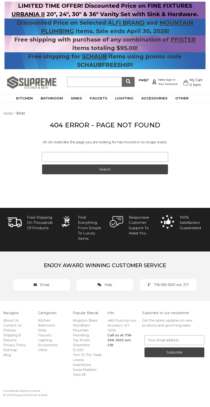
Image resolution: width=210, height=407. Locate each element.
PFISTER (183, 39)
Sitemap (10, 350)
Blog (7, 355)
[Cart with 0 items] (192, 82)
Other (184, 98)
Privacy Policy (14, 345)
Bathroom (54, 98)
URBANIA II (28, 14)
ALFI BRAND (126, 22)
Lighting (127, 98)
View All (79, 375)
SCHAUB (94, 56)
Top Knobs (81, 340)
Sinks (79, 98)
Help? (144, 80)
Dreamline (81, 345)
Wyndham (81, 325)
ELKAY (78, 350)
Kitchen (27, 98)
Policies (9, 330)
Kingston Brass (85, 320)
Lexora (78, 360)
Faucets (101, 98)
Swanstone (82, 365)
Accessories (157, 98)
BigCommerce (30, 390)
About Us (11, 320)
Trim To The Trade (87, 355)
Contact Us (12, 325)
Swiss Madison (85, 370)
